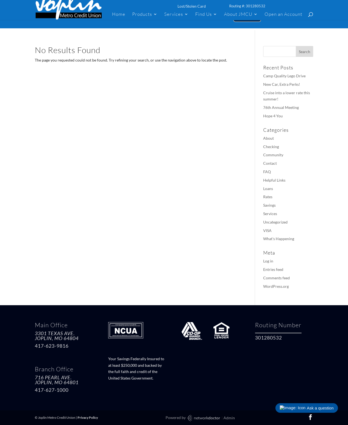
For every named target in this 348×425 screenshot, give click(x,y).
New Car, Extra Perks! (281, 84)
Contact (270, 163)
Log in (268, 261)
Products (142, 14)
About (268, 138)
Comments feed (276, 278)
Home (118, 14)
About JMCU (238, 14)
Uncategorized (275, 222)
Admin (229, 417)
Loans (268, 188)
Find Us (203, 14)
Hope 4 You (273, 116)
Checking (271, 146)
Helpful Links (274, 180)
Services (173, 14)
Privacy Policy (87, 417)
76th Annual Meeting (281, 107)
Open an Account (283, 14)
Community (273, 154)
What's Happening (278, 238)
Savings (269, 205)
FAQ (267, 171)
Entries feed (273, 269)
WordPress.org (276, 286)
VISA (267, 230)
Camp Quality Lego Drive (284, 76)
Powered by (193, 418)
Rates (267, 196)
